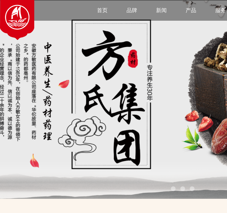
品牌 (132, 10)
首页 (102, 10)
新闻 (161, 10)
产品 (191, 10)
